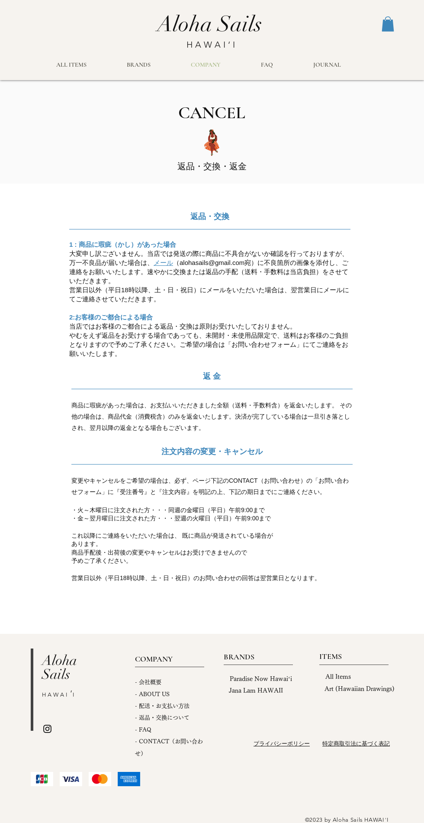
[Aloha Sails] (209, 24)
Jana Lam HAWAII (256, 690)
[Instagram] (47, 728)
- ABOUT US (152, 694)
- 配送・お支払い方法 (162, 706)
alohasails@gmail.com (212, 262)
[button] (388, 24)
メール (163, 262)
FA (143, 730)
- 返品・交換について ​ (162, 717)
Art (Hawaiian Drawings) (359, 689)
